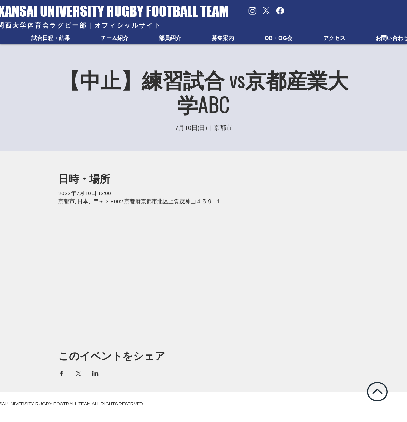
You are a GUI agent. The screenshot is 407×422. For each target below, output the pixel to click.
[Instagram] (252, 11)
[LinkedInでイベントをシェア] (95, 373)
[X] (266, 11)
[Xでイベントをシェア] (78, 373)
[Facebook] (280, 11)
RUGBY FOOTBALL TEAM (168, 11)
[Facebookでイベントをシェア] (61, 373)
